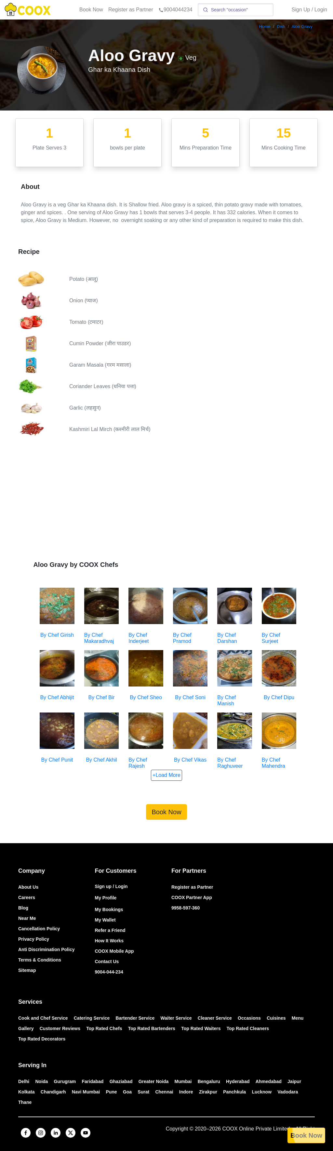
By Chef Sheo (146, 697)
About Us (28, 887)
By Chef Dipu (279, 697)
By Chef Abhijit (57, 697)
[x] (70, 1133)
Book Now (91, 9)
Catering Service (92, 1018)
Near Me (27, 918)
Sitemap (27, 970)
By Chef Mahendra (273, 763)
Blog (23, 907)
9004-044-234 (109, 971)
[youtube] (85, 1133)
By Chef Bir (101, 697)
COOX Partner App (191, 897)
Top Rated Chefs (104, 1028)
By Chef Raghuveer (230, 763)
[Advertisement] (166, 496)
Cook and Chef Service (43, 1018)
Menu (298, 1018)
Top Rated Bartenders (151, 1028)
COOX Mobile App (114, 951)
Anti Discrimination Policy (46, 949)
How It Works (109, 940)
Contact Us (107, 961)
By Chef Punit (57, 760)
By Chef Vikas (190, 760)
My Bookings (109, 909)
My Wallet (105, 919)
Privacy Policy (33, 939)
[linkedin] (55, 1133)
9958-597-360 (185, 907)
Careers (26, 897)
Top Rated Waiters (200, 1028)
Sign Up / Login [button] (309, 9)
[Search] (235, 9)
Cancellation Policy (39, 928)
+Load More (166, 775)
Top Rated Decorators (41, 1038)
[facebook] (26, 1133)
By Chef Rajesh (137, 763)
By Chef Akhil (101, 760)
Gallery (25, 1028)
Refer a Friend (110, 930)
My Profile (106, 897)
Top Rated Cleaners (248, 1028)
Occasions (249, 1018)
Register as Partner (130, 9)
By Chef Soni (190, 697)
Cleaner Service (215, 1018)
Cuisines (276, 1018)
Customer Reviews (60, 1028)
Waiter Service (176, 1018)
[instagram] (41, 1133)
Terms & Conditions (39, 959)
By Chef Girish (57, 635)
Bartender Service (134, 1018)
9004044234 (175, 9)
